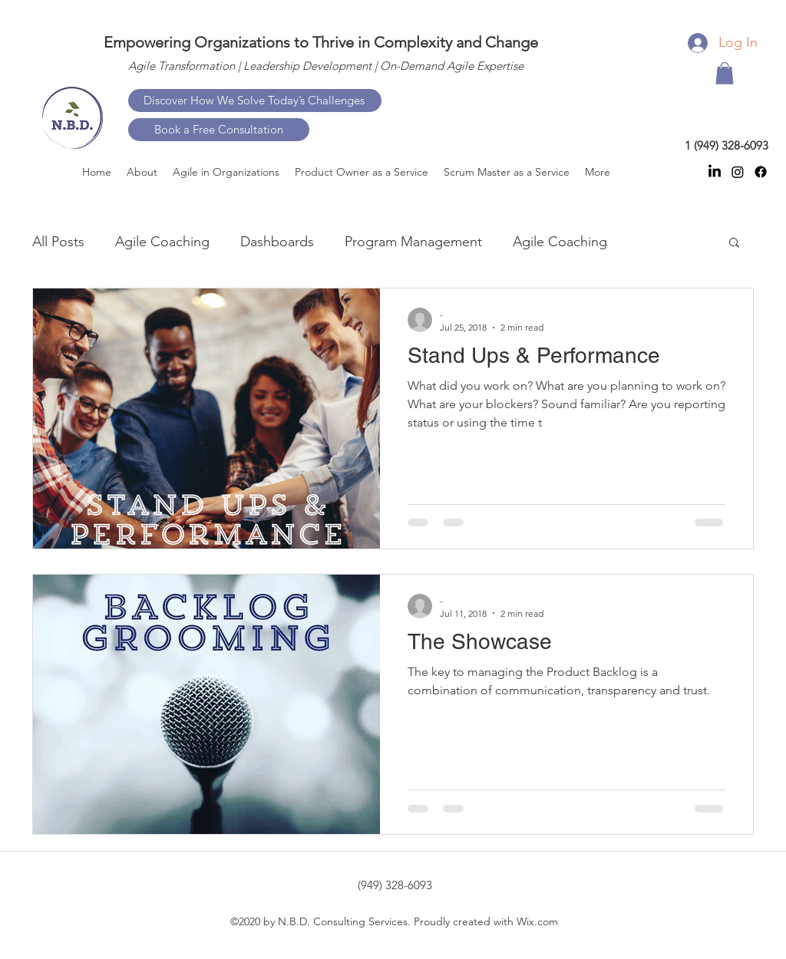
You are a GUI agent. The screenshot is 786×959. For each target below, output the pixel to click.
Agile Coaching (162, 241)
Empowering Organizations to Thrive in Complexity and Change (321, 42)
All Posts (58, 241)
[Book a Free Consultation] (218, 129)
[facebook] (760, 172)
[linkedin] (714, 172)
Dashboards (277, 241)
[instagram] (737, 172)
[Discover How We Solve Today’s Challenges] (254, 100)
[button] (724, 73)
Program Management (413, 241)
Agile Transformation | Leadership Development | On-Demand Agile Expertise (325, 65)
